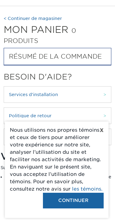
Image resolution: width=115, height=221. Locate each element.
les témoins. (87, 189)
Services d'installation (33, 94)
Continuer (73, 200)
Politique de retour (30, 115)
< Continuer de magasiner (33, 18)
